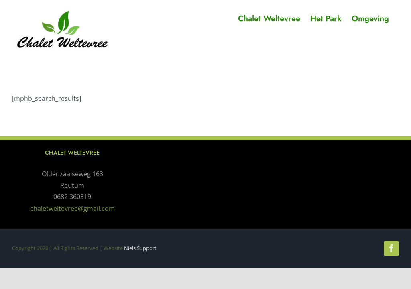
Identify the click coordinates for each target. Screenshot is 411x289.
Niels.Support (140, 248)
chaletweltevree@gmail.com (72, 208)
